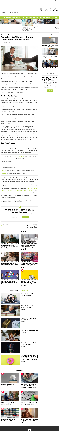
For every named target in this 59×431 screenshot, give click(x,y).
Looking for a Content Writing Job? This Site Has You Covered (5, 26)
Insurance (48, 17)
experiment (26, 99)
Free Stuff (21, 17)
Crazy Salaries (24, 290)
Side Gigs (8, 243)
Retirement (36, 17)
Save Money (15, 17)
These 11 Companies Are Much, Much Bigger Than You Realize (49, 26)
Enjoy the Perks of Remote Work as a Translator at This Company (9, 283)
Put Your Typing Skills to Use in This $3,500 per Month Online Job (29, 421)
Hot (51, 9)
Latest (41, 9)
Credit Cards (29, 17)
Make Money (7, 17)
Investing (42, 17)
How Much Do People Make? (30, 330)
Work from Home (14, 243)
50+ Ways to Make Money (18, 157)
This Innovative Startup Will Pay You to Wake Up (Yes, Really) (16, 26)
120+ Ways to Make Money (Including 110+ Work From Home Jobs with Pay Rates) (29, 386)
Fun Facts (54, 17)
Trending (55, 9)
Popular (46, 9)
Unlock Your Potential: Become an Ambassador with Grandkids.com (9, 247)
